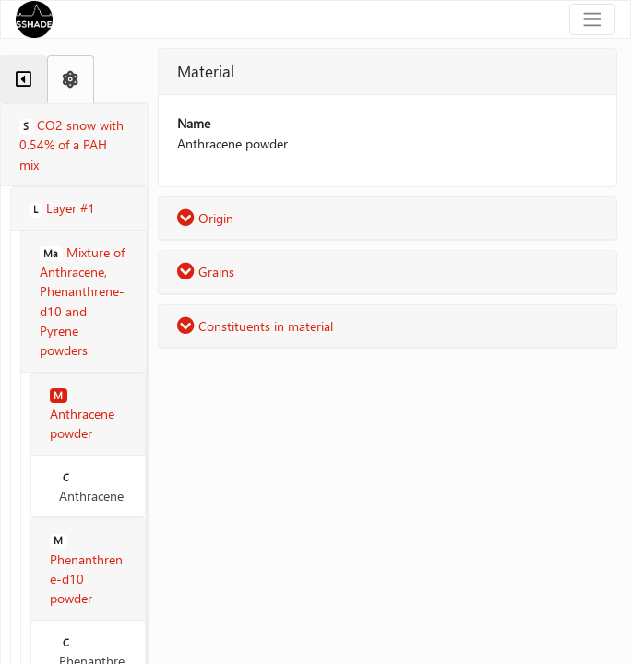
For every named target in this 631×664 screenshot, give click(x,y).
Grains (205, 271)
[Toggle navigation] (592, 19)
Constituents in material (255, 326)
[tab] (23, 79)
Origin (205, 218)
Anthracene (91, 487)
